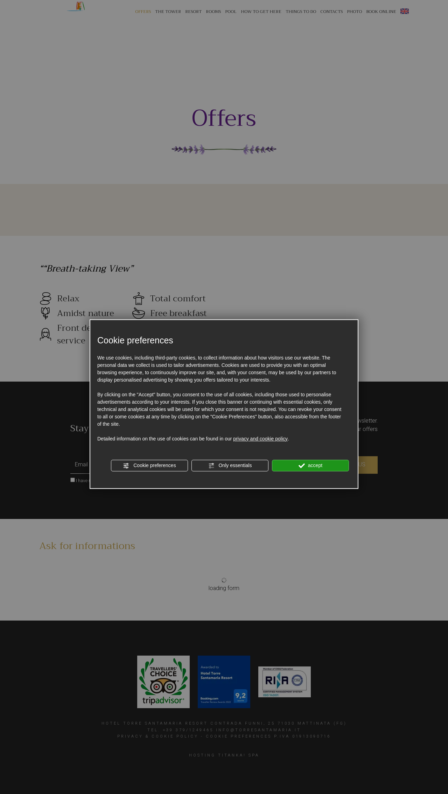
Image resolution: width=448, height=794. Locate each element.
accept (310, 466)
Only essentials (230, 466)
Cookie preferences (149, 466)
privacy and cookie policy (260, 439)
